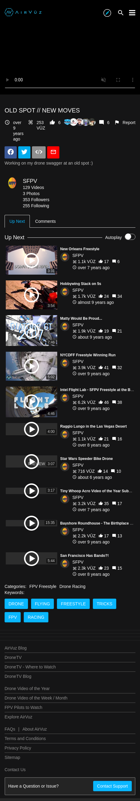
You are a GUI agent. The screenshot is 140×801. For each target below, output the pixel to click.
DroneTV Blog (18, 695)
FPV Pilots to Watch (23, 726)
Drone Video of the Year (27, 708)
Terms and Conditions (25, 758)
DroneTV (13, 677)
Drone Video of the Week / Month (36, 717)
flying (42, 623)
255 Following (36, 205)
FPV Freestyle (43, 605)
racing (36, 636)
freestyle (73, 623)
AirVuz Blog (16, 667)
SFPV (30, 181)
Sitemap (12, 776)
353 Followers (36, 199)
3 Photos (31, 193)
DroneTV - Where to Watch (30, 686)
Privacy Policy (18, 767)
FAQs (10, 748)
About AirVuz (35, 748)
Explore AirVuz (18, 736)
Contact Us (15, 789)
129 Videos (33, 187)
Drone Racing (72, 605)
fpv (13, 636)
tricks (104, 623)
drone (16, 623)
